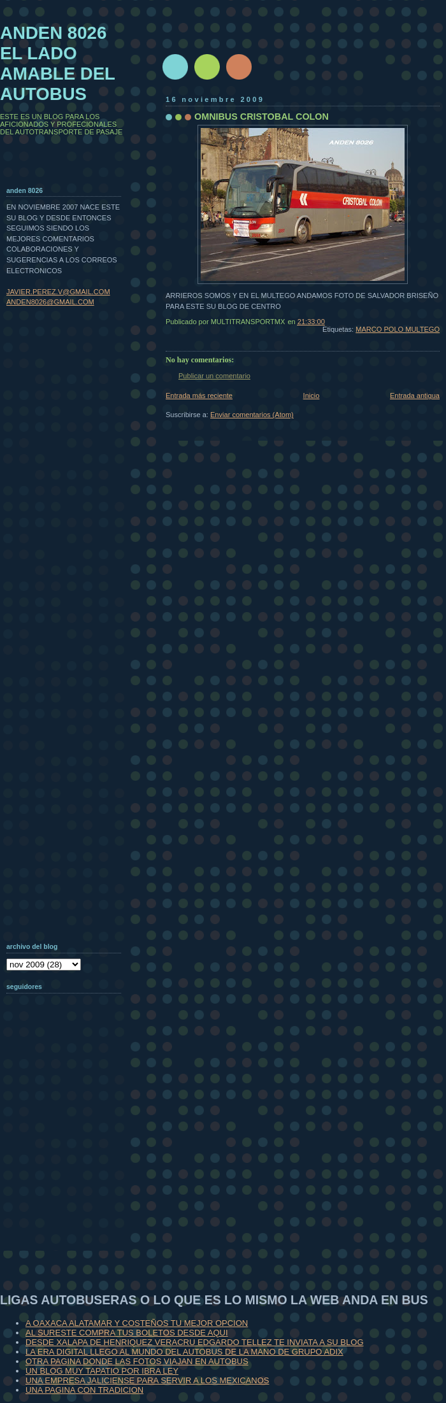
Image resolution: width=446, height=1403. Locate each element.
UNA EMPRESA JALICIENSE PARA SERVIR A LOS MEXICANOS (147, 1380)
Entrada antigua (415, 395)
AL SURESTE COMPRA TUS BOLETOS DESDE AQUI (126, 1332)
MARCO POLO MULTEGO (398, 329)
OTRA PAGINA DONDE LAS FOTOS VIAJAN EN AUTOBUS (136, 1361)
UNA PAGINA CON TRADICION (84, 1390)
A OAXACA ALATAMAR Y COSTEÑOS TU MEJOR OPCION (136, 1323)
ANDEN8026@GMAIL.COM (50, 302)
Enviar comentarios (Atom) (252, 414)
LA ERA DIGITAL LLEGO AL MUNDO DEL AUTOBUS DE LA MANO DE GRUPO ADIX (184, 1352)
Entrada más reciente (199, 395)
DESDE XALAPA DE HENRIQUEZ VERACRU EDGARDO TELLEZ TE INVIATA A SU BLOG (194, 1342)
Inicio (311, 395)
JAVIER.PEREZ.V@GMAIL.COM (58, 292)
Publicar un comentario (214, 376)
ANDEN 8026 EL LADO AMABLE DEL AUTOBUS (57, 63)
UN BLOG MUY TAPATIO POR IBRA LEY (101, 1371)
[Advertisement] (70, 1168)
